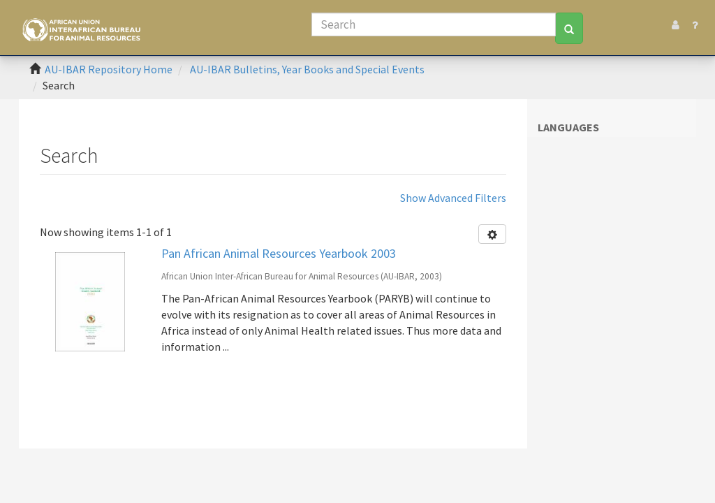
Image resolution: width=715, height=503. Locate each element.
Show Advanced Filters (453, 198)
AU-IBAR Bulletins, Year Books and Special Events (307, 69)
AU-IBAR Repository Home (108, 69)
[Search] (433, 24)
